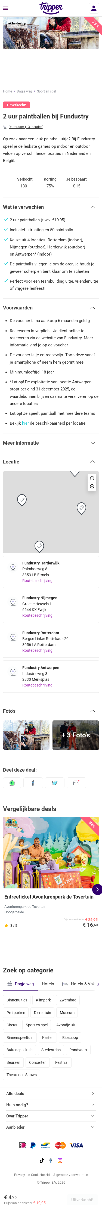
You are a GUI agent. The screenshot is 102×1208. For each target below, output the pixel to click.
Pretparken (16, 1012)
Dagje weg (24, 91)
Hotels (48, 983)
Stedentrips (51, 1050)
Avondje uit (65, 1025)
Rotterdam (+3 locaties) (26, 127)
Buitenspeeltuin (20, 1050)
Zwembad (68, 1000)
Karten (48, 1037)
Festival (61, 1062)
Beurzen (13, 1062)
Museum (67, 1012)
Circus (12, 1025)
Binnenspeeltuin (20, 1037)
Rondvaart (78, 1050)
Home (7, 91)
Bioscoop (70, 1037)
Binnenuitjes (17, 1000)
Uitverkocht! (82, 1199)
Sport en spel (46, 91)
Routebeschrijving (37, 580)
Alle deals (15, 1093)
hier (25, 423)
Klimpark (43, 1000)
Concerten (38, 1062)
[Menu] (5, 8)
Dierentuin (42, 1012)
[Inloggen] (94, 8)
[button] (51, 207)
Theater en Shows (22, 1075)
